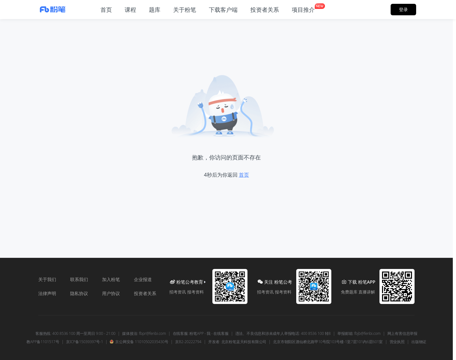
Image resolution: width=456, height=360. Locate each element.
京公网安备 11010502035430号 (139, 342)
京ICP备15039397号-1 (84, 342)
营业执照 (397, 342)
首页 (244, 174)
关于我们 (47, 279)
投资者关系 (145, 293)
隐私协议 (79, 293)
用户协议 (111, 293)
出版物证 (418, 342)
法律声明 (47, 293)
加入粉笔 (111, 279)
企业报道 (143, 279)
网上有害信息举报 (402, 333)
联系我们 (79, 279)
